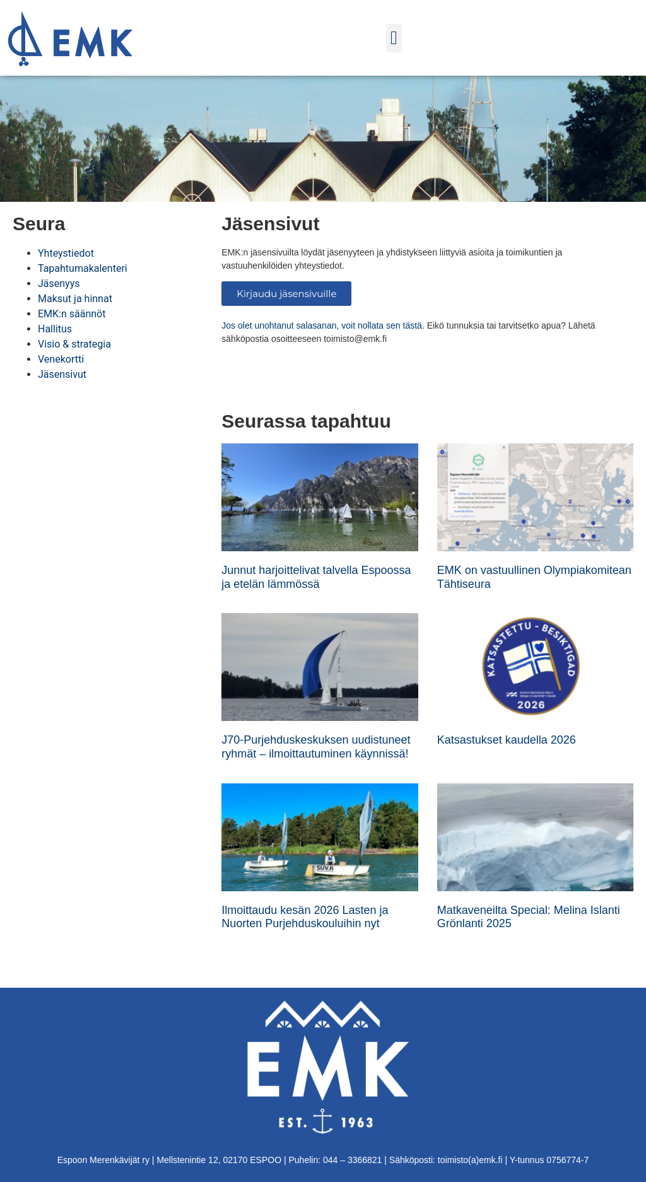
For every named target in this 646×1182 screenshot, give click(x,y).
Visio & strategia (74, 344)
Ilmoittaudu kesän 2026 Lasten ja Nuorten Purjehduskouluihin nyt (304, 917)
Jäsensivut (62, 374)
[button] (394, 38)
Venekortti (61, 359)
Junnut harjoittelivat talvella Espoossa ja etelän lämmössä (316, 577)
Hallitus (55, 329)
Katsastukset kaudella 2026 (506, 740)
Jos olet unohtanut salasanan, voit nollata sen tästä (321, 325)
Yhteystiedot (66, 253)
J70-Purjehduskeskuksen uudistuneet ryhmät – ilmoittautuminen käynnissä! (315, 747)
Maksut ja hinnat (75, 299)
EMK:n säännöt (71, 314)
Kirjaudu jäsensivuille (286, 294)
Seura (39, 223)
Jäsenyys (59, 284)
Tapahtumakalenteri (82, 268)
